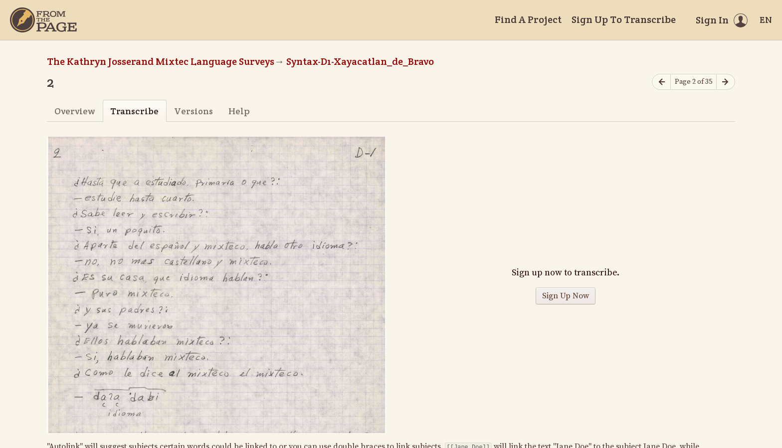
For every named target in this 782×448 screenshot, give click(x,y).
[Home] (43, 19)
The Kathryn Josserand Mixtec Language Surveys (160, 61)
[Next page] (725, 82)
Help (239, 111)
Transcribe (134, 111)
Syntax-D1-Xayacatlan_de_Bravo (360, 61)
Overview (74, 111)
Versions (193, 111)
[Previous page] (661, 82)
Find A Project (528, 19)
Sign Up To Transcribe (624, 19)
